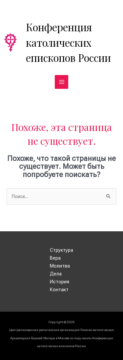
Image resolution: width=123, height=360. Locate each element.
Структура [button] (61, 250)
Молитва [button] (60, 266)
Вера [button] (55, 258)
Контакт (59, 290)
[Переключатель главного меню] (62, 82)
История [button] (59, 282)
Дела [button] (56, 274)
